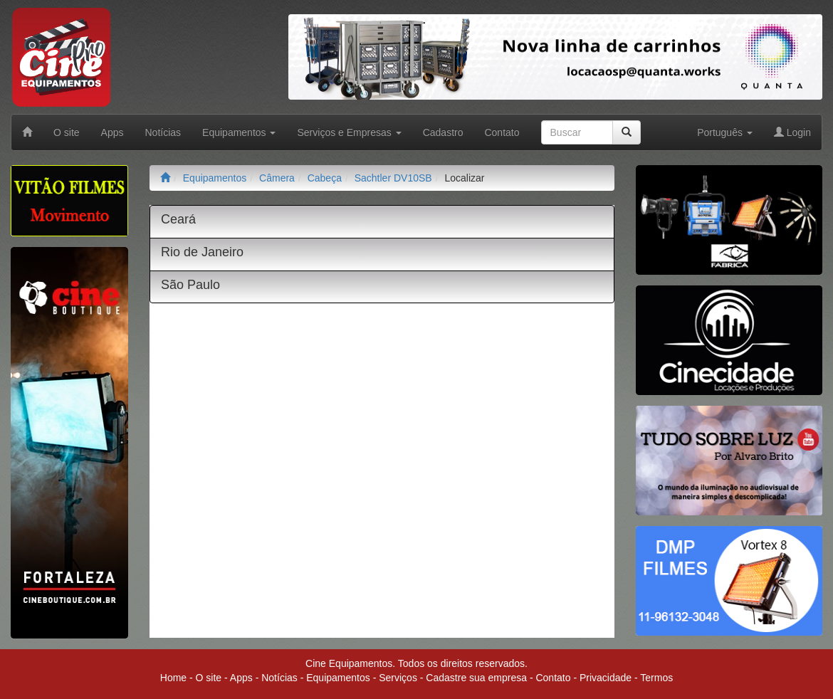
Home (173, 677)
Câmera (277, 178)
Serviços (398, 677)
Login (792, 132)
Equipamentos (215, 178)
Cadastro (443, 132)
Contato (501, 132)
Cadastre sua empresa (476, 677)
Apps (112, 132)
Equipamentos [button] (239, 132)
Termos (656, 677)
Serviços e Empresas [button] (349, 132)
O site (66, 132)
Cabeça (325, 178)
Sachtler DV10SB (393, 178)
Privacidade (606, 677)
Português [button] (725, 132)
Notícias (163, 132)
